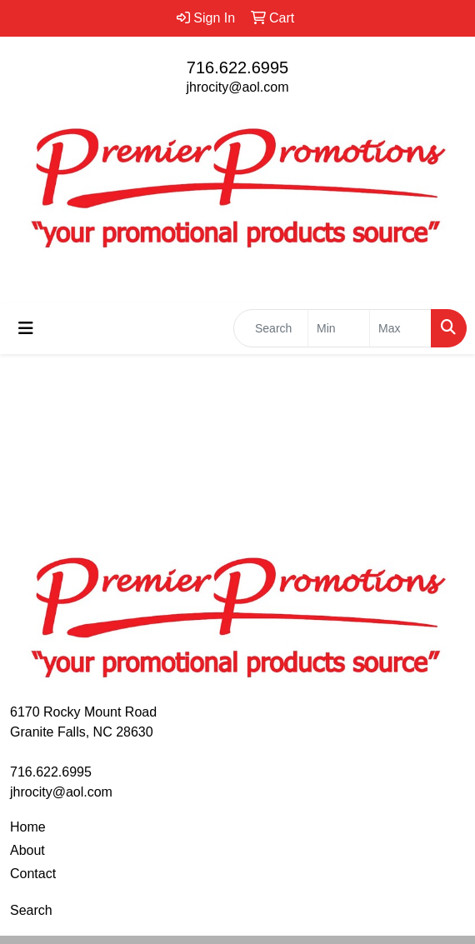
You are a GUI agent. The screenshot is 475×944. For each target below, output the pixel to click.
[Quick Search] (270, 328)
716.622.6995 (237, 67)
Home (28, 827)
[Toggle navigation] (25, 328)
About (27, 850)
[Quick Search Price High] (400, 328)
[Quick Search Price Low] (339, 328)
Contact (33, 874)
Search (31, 910)
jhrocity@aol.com (238, 87)
